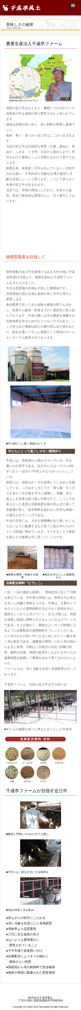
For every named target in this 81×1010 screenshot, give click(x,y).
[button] (73, 5)
